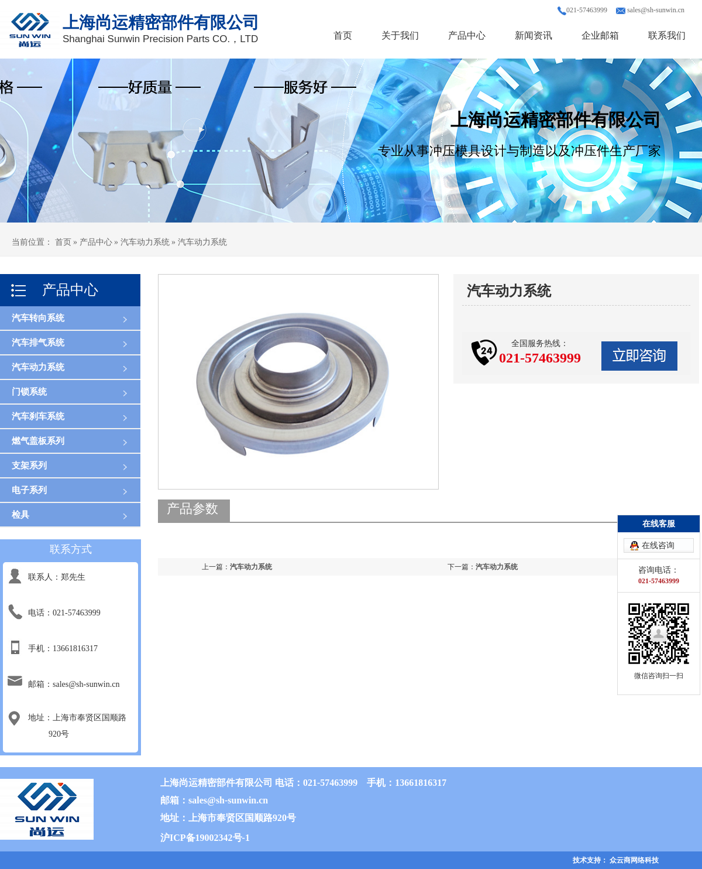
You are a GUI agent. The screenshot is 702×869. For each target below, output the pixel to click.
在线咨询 (658, 545)
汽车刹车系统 (38, 416)
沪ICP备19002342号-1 (205, 838)
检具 (20, 514)
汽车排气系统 (38, 342)
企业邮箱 (600, 35)
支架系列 (29, 465)
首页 (342, 35)
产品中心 (467, 35)
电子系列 (29, 490)
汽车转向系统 (38, 318)
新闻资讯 (533, 35)
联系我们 (667, 35)
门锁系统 (29, 391)
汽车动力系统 (38, 367)
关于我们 (400, 35)
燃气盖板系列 (38, 441)
